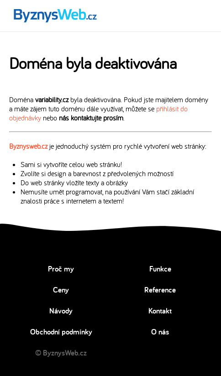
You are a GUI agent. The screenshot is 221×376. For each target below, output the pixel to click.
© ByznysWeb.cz (61, 353)
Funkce (160, 269)
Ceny (61, 290)
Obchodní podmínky (61, 332)
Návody (61, 311)
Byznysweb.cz (28, 146)
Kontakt (160, 311)
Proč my (61, 269)
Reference (160, 290)
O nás (160, 332)
